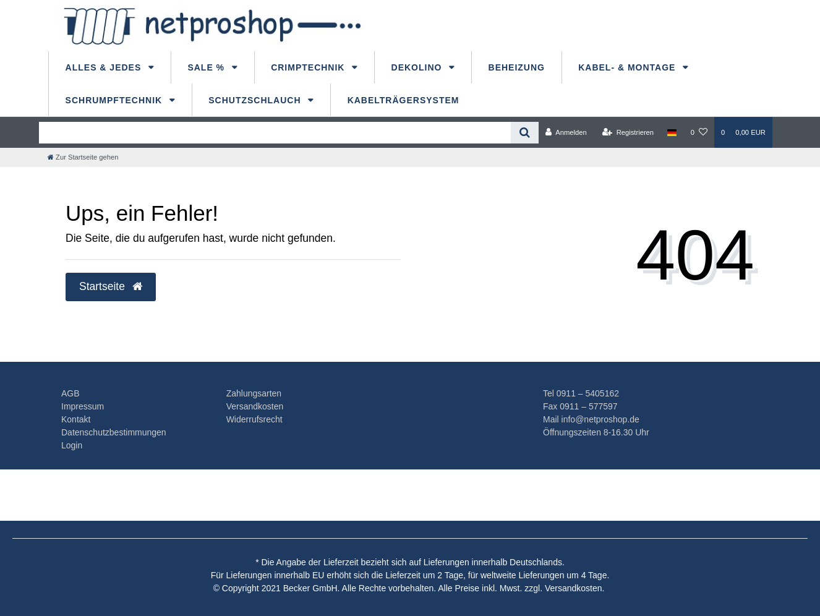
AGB (70, 393)
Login (71, 445)
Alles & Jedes (105, 67)
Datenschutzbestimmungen (113, 432)
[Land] (671, 132)
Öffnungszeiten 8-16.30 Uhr (596, 432)
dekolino (418, 67)
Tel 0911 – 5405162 (581, 393)
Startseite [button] (110, 286)
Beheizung (517, 67)
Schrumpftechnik (115, 100)
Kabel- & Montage (628, 67)
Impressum (82, 406)
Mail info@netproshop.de (591, 419)
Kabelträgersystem (403, 100)
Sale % (207, 67)
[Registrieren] (628, 132)
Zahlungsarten (254, 393)
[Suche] (525, 132)
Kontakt (75, 419)
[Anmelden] (566, 132)
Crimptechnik (309, 67)
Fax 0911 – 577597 (580, 406)
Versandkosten (255, 406)
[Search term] (275, 132)
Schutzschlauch (256, 100)
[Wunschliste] (699, 132)
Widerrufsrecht (254, 419)
